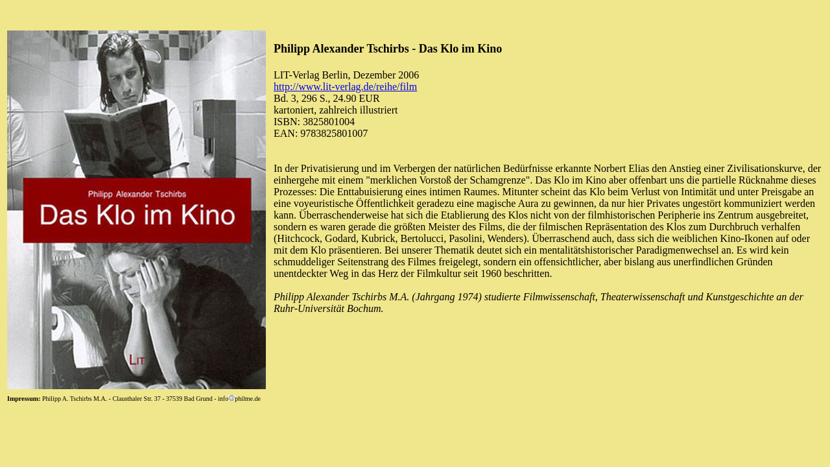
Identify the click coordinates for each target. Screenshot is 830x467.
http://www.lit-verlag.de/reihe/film (345, 86)
